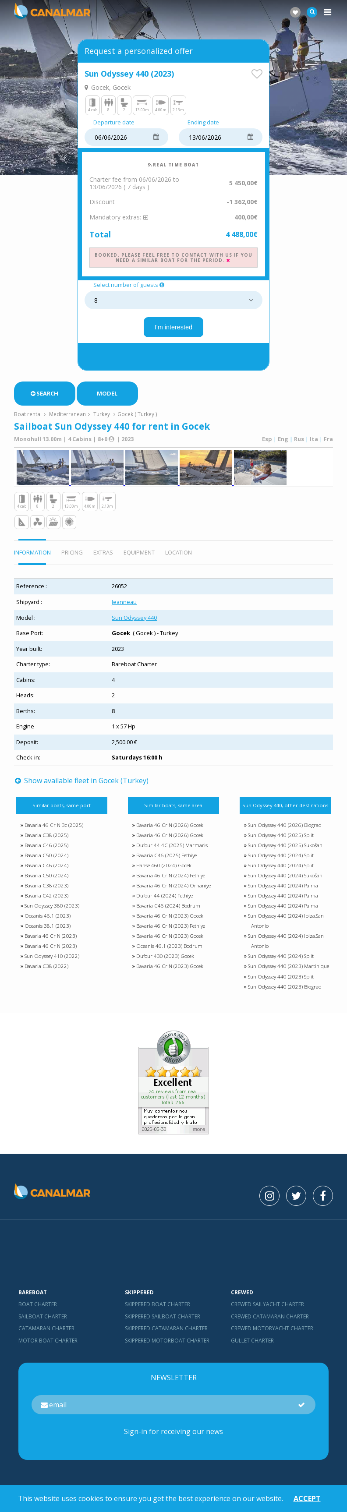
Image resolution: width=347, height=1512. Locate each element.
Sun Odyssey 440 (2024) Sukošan (285, 879)
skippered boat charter (157, 1308)
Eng (283, 441)
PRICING (72, 556)
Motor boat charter (48, 1344)
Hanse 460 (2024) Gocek (163, 869)
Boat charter (37, 1308)
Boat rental (28, 415)
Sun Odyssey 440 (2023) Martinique (288, 970)
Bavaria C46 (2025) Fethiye (166, 858)
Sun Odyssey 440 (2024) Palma (283, 889)
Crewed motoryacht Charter (272, 1331)
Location (178, 556)
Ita (314, 441)
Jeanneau (124, 605)
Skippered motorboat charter (167, 1344)
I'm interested (173, 328)
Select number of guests (129, 286)
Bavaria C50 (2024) (46, 858)
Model (107, 395)
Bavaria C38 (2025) (46, 838)
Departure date (114, 124)
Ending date (203, 124)
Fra (328, 441)
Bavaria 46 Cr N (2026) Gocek (169, 828)
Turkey (101, 415)
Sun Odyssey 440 (134, 621)
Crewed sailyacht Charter (267, 1308)
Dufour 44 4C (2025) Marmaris (172, 848)
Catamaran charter (46, 1331)
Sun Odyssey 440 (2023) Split (281, 980)
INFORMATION (32, 556)
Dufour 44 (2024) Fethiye (164, 899)
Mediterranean (67, 415)
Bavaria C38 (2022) (46, 970)
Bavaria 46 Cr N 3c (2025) (54, 828)
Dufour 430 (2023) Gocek (165, 960)
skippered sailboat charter (162, 1320)
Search (45, 395)
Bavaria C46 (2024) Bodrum (168, 909)
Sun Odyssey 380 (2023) (52, 909)
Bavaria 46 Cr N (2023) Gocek (169, 919)
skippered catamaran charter (166, 1331)
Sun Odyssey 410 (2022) (52, 960)
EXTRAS (103, 556)
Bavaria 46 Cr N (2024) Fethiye (170, 879)
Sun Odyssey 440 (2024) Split (281, 858)
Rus (299, 441)
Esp (267, 441)
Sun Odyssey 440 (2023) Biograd (285, 990)
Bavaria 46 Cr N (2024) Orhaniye (173, 889)
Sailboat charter (42, 1320)
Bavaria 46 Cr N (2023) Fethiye (170, 929)
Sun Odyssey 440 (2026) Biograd (285, 828)
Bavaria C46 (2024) (46, 869)
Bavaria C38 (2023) (46, 889)
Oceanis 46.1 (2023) (48, 919)
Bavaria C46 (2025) (46, 848)
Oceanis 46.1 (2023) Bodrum (169, 950)
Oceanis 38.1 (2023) (48, 929)
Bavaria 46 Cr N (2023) (51, 939)
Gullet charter (252, 1344)
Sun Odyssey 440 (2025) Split (281, 838)
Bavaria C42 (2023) (46, 899)
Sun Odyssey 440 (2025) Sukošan (285, 848)
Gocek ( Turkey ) (137, 415)
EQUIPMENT (139, 556)
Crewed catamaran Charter (270, 1320)
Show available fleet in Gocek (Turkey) (82, 784)
